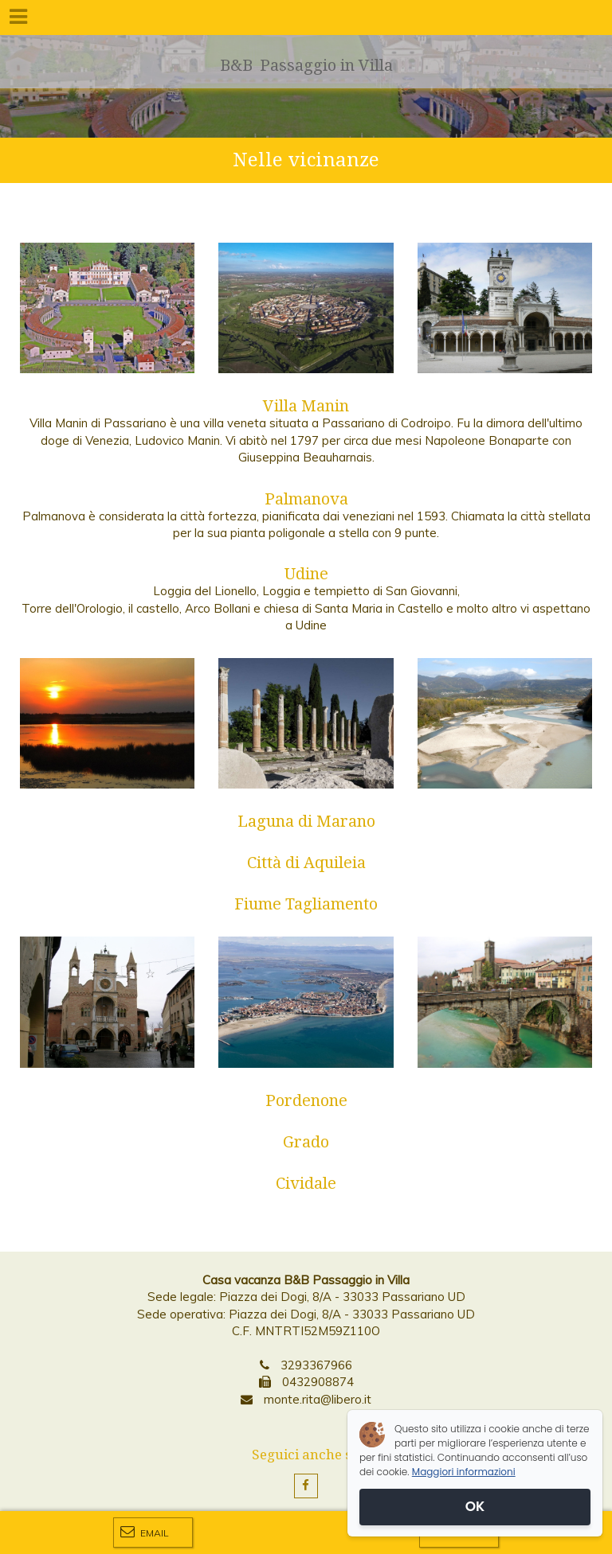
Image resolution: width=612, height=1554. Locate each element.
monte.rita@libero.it (317, 1399)
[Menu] (17, 17)
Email (144, 1532)
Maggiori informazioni (464, 1471)
